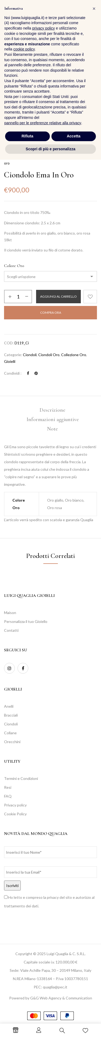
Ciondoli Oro (49, 354)
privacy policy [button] (43, 905)
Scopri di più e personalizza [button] (50, 1026)
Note (52, 429)
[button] (91, 14)
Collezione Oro (52, 157)
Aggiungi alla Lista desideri (90, 296)
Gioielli (9, 361)
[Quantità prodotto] (18, 296)
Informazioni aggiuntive (52, 419)
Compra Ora (50, 313)
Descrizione (52, 410)
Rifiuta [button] (27, 1013)
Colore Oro (14, 265)
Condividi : (13, 373)
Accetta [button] (74, 1013)
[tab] (52, 410)
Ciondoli (30, 354)
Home (8, 157)
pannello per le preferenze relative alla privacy (42, 1000)
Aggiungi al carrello (58, 296)
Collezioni (26, 157)
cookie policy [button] (23, 926)
